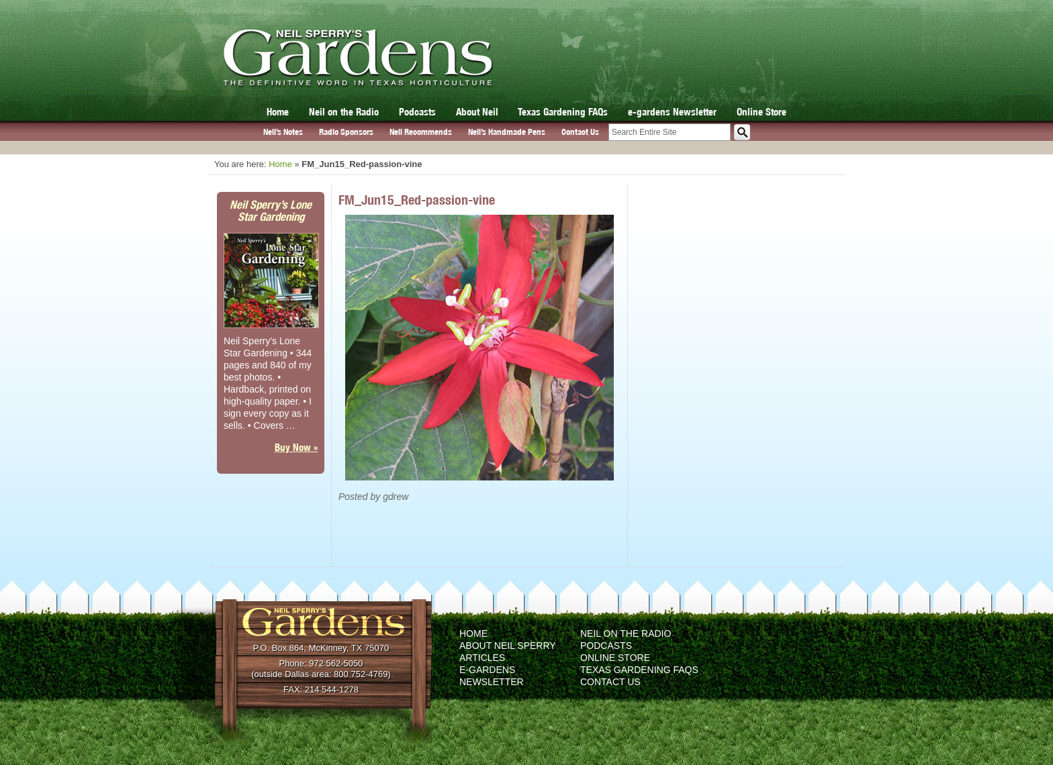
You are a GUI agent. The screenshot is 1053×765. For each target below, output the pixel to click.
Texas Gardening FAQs (563, 111)
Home (278, 111)
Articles (482, 657)
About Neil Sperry (507, 645)
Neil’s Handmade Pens (506, 132)
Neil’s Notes (283, 132)
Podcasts (417, 111)
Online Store (761, 111)
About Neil (477, 111)
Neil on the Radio (344, 111)
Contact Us (580, 132)
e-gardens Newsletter (672, 111)
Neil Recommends (421, 132)
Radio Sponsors (346, 132)
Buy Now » (296, 447)
